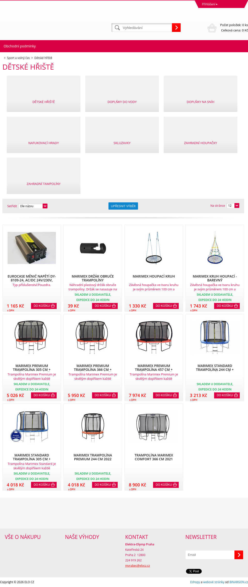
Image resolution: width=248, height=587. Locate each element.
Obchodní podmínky (20, 46)
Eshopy (195, 582)
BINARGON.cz (238, 582)
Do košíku (42, 306)
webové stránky (214, 582)
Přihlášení (208, 4)
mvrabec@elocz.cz (137, 566)
